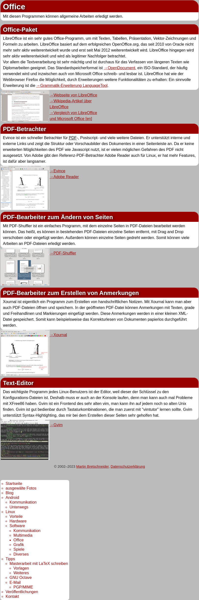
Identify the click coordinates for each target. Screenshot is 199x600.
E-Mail (15, 582)
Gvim (58, 425)
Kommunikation (23, 502)
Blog (9, 493)
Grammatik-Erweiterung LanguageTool (73, 85)
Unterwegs (19, 507)
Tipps (10, 559)
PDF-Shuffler (64, 253)
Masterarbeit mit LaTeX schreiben (39, 563)
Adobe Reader (66, 177)
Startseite (14, 483)
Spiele (18, 549)
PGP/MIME (23, 587)
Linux (10, 512)
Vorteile (16, 516)
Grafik (18, 545)
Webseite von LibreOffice (75, 95)
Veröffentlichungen (22, 592)
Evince (59, 171)
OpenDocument (121, 68)
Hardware (18, 521)
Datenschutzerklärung (128, 466)
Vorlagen (21, 568)
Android (12, 497)
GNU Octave (21, 577)
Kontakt (12, 596)
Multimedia (22, 535)
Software (17, 526)
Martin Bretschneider (92, 466)
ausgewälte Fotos (21, 488)
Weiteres (21, 573)
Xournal (60, 335)
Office (18, 540)
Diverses (21, 554)
